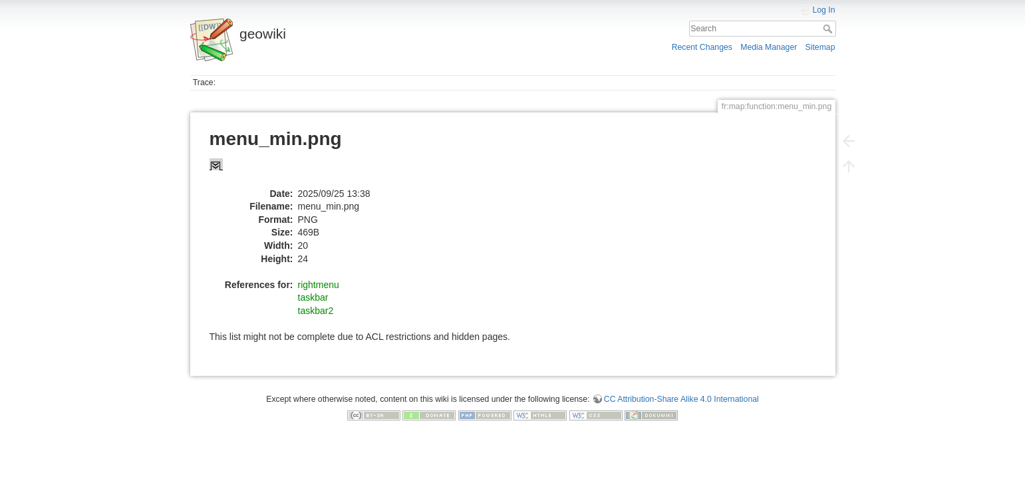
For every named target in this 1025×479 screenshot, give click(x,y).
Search (829, 28)
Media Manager (768, 47)
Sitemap (820, 47)
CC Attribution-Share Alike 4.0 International (681, 399)
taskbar (313, 297)
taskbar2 (316, 310)
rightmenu (318, 284)
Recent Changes (702, 47)
